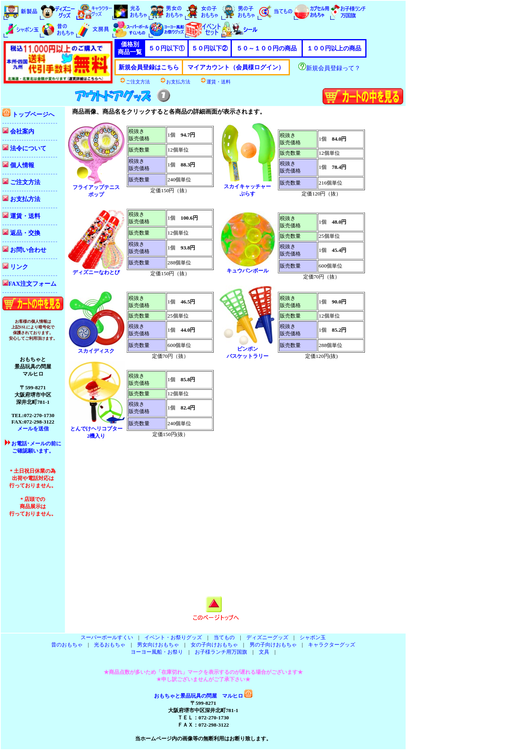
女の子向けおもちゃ (214, 645)
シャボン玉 (313, 637)
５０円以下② (210, 48)
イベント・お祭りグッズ (173, 637)
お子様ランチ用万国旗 (221, 652)
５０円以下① (166, 48)
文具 (264, 652)
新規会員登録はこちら (149, 67)
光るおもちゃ (109, 645)
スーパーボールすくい (107, 637)
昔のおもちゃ (67, 645)
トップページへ (28, 114)
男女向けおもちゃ (158, 645)
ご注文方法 (134, 82)
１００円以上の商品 (334, 48)
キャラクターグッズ (331, 645)
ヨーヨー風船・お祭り (157, 652)
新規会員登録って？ (329, 68)
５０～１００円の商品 (266, 48)
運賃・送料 (215, 82)
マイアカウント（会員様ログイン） (235, 67)
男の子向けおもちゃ (273, 645)
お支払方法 (175, 82)
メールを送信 (33, 429)
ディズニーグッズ (267, 637)
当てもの (224, 637)
